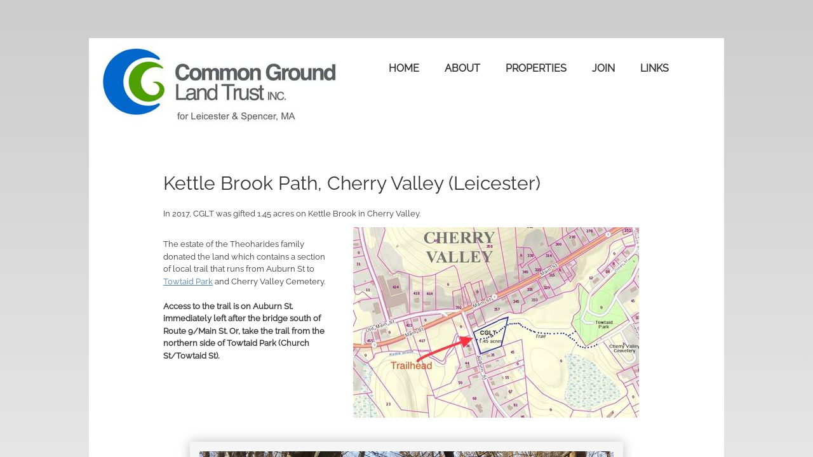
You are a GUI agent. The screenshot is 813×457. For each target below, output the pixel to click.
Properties (536, 68)
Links (654, 68)
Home (404, 68)
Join (603, 68)
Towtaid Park (188, 281)
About (462, 68)
